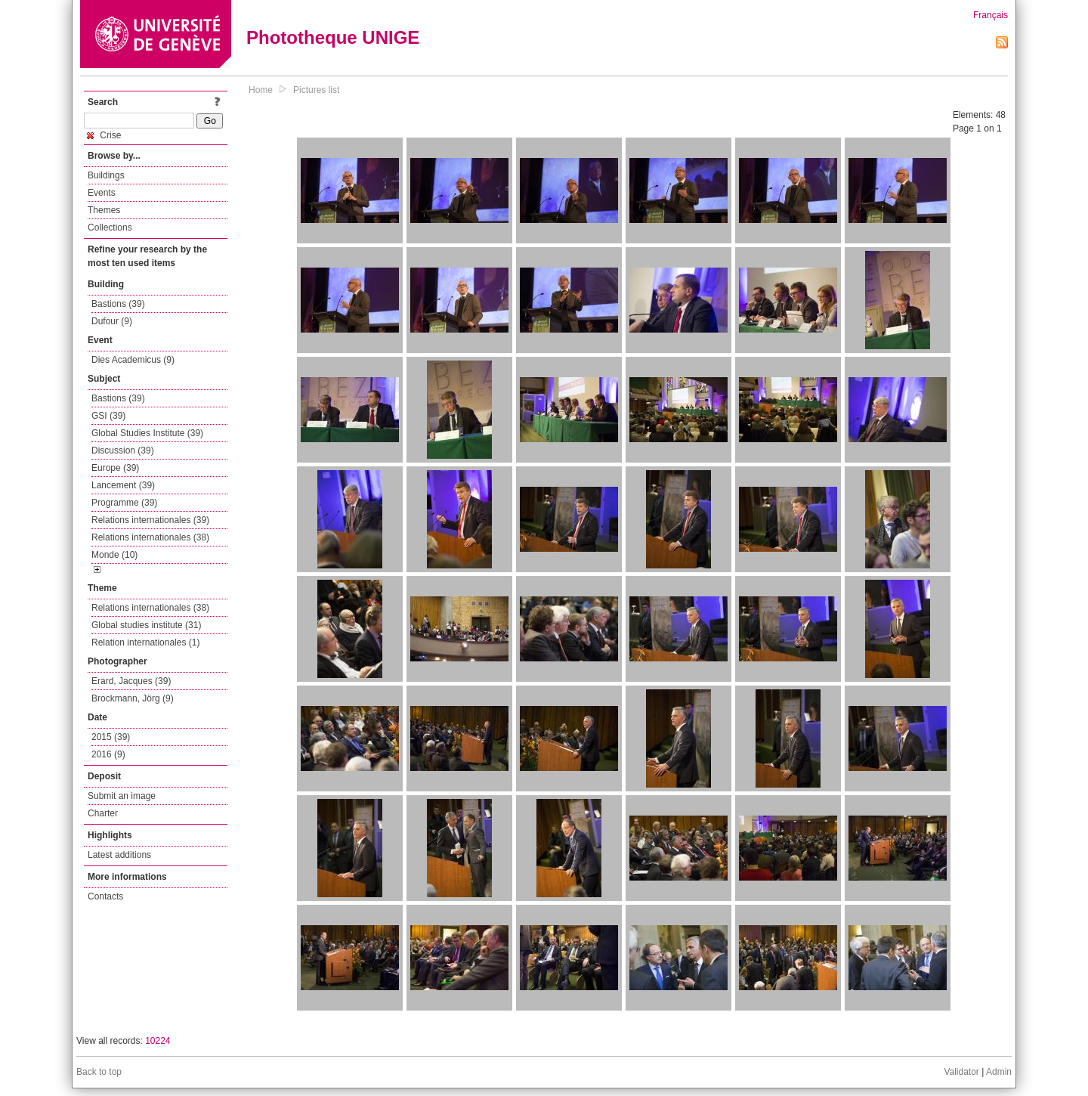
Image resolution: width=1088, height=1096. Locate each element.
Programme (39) (124, 502)
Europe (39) (115, 468)
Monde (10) (114, 555)
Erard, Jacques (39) (131, 681)
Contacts (105, 896)
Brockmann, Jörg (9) (132, 698)
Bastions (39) (118, 304)
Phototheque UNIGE (332, 37)
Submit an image (122, 796)
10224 (157, 1041)
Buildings (106, 175)
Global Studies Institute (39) (147, 433)
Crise (104, 135)
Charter (103, 813)
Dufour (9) (111, 321)
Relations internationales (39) (150, 520)
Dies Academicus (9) (133, 359)
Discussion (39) (122, 450)
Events (102, 192)
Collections (110, 227)
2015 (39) (110, 737)
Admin (999, 1072)
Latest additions (119, 855)
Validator (961, 1072)
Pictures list (316, 90)
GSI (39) (108, 415)
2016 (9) (108, 754)
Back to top (99, 1072)
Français (990, 15)
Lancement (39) (123, 485)
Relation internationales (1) (145, 642)
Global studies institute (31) (146, 625)
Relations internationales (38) (150, 537)
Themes (104, 210)
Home (261, 90)
